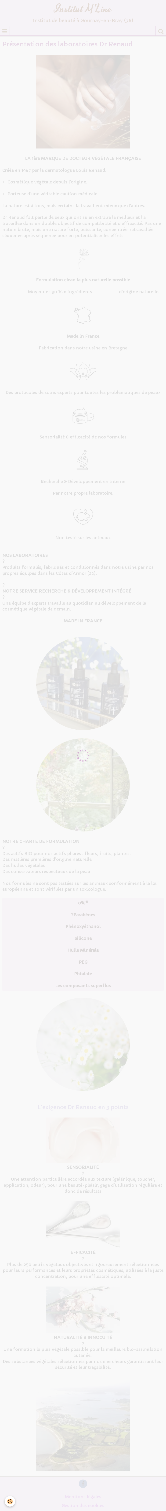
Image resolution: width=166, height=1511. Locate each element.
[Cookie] (10, 1501)
